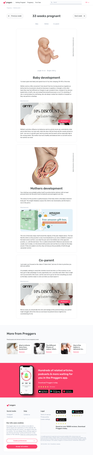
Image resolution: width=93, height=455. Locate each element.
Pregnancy (30, 2)
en (88, 2)
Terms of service (46, 414)
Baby (36, 24)
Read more (22, 351)
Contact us (27, 414)
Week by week (16, 8)
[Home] (7, 3)
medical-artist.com (73, 41)
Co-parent (56, 24)
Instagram (10, 414)
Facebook (10, 417)
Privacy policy (45, 417)
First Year (38, 2)
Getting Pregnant (20, 2)
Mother (46, 24)
